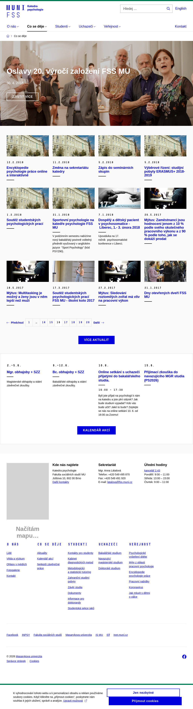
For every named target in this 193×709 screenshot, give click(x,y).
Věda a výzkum (16, 558)
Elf (108, 634)
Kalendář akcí (45, 558)
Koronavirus (136, 587)
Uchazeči (108, 544)
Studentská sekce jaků (81, 608)
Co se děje (49, 544)
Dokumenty (74, 592)
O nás (13, 544)
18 (73, 322)
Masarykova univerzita (79, 634)
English (180, 8)
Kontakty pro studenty (80, 552)
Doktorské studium (109, 568)
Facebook (12, 634)
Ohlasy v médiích (17, 564)
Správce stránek (16, 661)
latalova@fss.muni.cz (119, 482)
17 (66, 322)
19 (80, 322)
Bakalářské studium (109, 552)
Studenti (77, 544)
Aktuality (42, 552)
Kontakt (180, 26)
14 (44, 322)
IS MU (99, 634)
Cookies (34, 661)
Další (98, 322)
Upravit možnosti (75, 702)
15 (51, 322)
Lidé (9, 552)
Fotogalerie (13, 570)
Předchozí (15, 322)
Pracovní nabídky (139, 581)
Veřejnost (140, 544)
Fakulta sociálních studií (48, 634)
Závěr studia (75, 587)
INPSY (26, 634)
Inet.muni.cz (120, 634)
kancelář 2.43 (152, 470)
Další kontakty (61, 482)
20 (88, 322)
